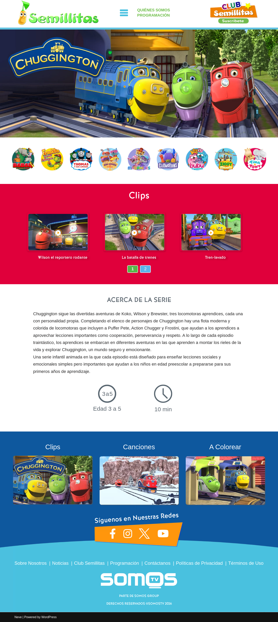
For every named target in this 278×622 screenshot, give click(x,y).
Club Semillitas (89, 563)
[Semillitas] (58, 12)
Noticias (60, 563)
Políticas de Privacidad (199, 563)
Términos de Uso (246, 563)
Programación (124, 563)
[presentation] (5, 160)
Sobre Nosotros (30, 563)
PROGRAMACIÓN (153, 15)
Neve (18, 617)
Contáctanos (157, 563)
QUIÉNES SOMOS (153, 10)
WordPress (49, 617)
